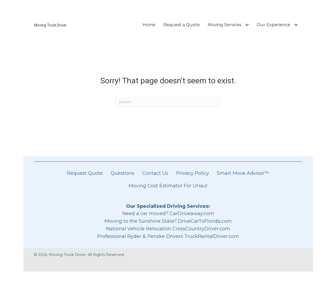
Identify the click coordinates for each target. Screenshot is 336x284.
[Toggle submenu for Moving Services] (247, 25)
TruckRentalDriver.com (211, 236)
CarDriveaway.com (192, 213)
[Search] (168, 101)
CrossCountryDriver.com (201, 229)
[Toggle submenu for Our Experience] (296, 25)
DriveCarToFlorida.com (205, 221)
